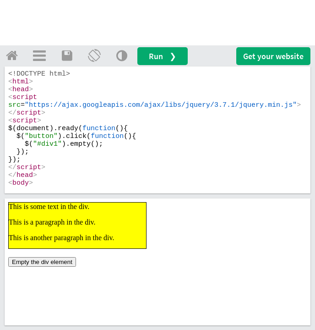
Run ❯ (162, 56)
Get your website (273, 56)
